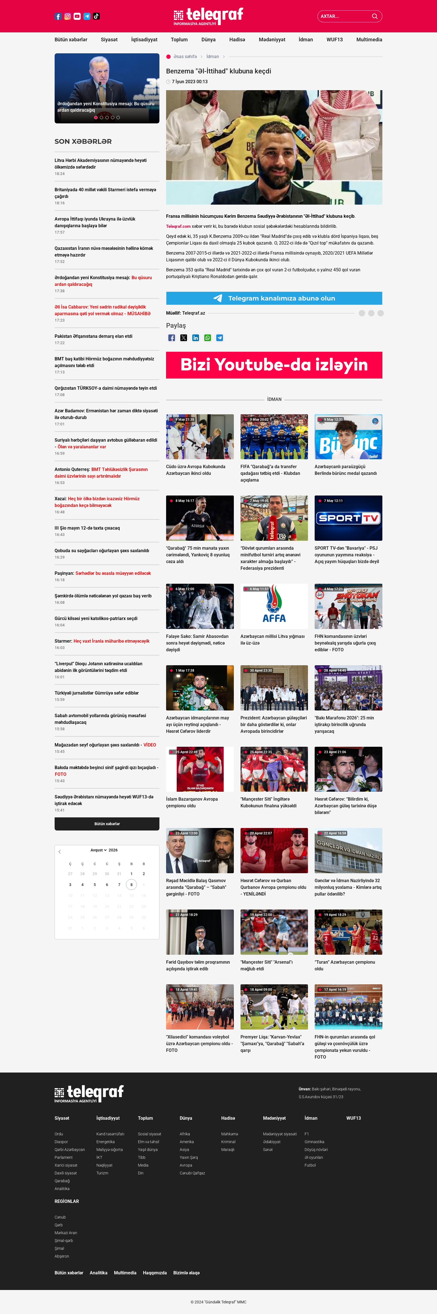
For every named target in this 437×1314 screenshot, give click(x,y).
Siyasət (109, 39)
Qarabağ (62, 1181)
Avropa (186, 1165)
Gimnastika (314, 1142)
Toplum (179, 39)
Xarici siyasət (66, 1165)
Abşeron (62, 1256)
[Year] (117, 850)
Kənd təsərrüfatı (110, 1134)
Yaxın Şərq (189, 1157)
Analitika (62, 1188)
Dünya (208, 39)
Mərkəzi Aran (66, 1233)
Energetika (105, 1142)
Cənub (60, 1217)
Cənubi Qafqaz (192, 1173)
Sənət (268, 1149)
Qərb (59, 1225)
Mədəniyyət (272, 39)
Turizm (102, 1173)
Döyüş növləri (316, 1149)
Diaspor (61, 1142)
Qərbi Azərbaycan (70, 1149)
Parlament (64, 1157)
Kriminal (228, 1142)
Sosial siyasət (149, 1134)
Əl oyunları (314, 1157)
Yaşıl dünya (148, 1149)
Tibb (141, 1157)
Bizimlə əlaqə (186, 1272)
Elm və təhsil (148, 1142)
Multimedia (369, 39)
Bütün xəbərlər (71, 39)
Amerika (187, 1142)
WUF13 (335, 39)
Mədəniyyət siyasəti (280, 1134)
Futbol (310, 1165)
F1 (307, 1134)
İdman (306, 39)
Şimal (59, 1248)
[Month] (98, 850)
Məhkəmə (229, 1134)
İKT (99, 1157)
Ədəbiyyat (272, 1142)
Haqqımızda (155, 1272)
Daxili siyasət (66, 1173)
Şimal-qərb (64, 1240)
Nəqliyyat (104, 1165)
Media (143, 1165)
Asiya (184, 1149)
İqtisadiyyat (144, 39)
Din (141, 1173)
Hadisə (237, 39)
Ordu (59, 1134)
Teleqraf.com (178, 226)
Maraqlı (227, 1149)
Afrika (185, 1134)
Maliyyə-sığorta (109, 1149)
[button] (96, 117)
